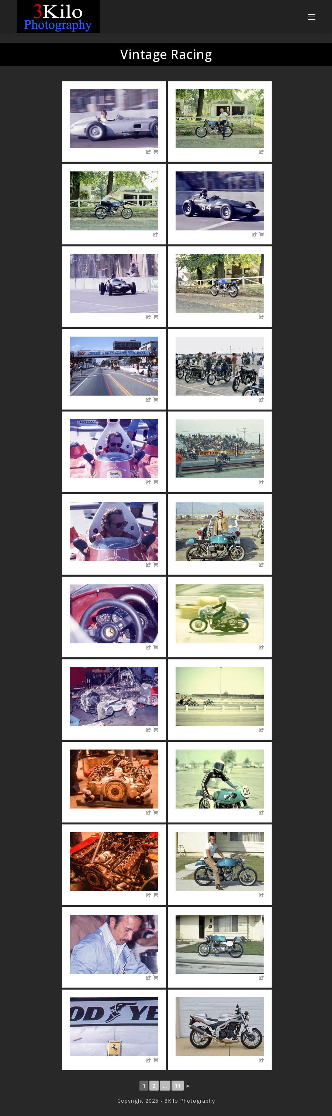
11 (177, 1085)
